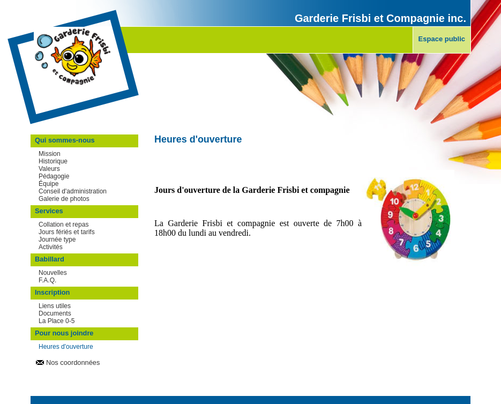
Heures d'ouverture (66, 346)
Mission (50, 154)
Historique (53, 161)
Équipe (48, 184)
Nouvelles (53, 272)
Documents (55, 313)
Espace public (441, 39)
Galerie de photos (64, 199)
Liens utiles (55, 306)
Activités (51, 247)
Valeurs (49, 169)
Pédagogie (54, 176)
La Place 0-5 (56, 321)
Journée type (57, 239)
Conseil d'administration (73, 191)
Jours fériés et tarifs (67, 232)
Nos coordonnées (73, 362)
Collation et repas (63, 224)
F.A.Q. (47, 280)
